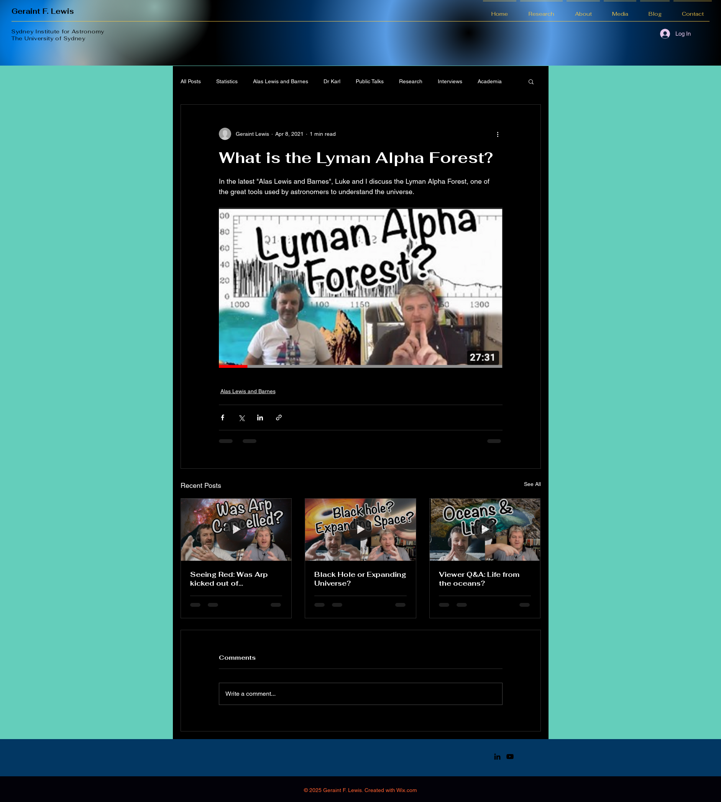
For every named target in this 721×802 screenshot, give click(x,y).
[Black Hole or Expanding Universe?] (360, 530)
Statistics (227, 81)
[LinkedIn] (497, 756)
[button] (531, 81)
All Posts (191, 81)
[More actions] (498, 133)
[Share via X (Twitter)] (241, 417)
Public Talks (370, 81)
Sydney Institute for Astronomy (57, 31)
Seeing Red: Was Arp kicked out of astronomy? (229, 579)
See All (532, 484)
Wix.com (406, 790)
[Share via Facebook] (222, 417)
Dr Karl (332, 81)
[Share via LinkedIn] (260, 417)
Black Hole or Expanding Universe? (360, 579)
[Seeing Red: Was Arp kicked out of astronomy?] (236, 530)
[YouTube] (510, 756)
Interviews (450, 81)
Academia (490, 81)
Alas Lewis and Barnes (280, 81)
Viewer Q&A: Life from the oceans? (479, 579)
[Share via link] (278, 417)
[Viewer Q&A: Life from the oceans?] (485, 530)
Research (410, 81)
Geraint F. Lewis (42, 11)
